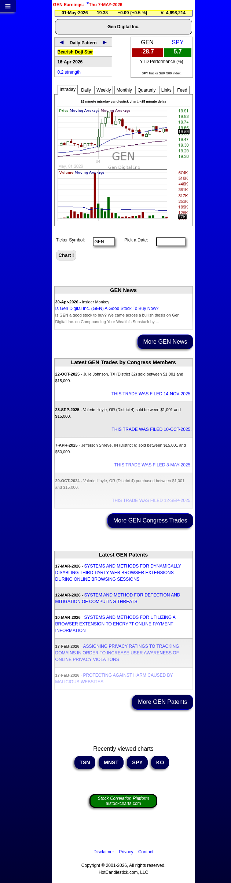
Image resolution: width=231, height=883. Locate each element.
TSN (85, 762)
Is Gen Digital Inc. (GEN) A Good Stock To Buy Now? (107, 308)
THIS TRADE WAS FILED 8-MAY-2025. (153, 465)
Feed (182, 90)
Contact (145, 851)
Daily (86, 90)
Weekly (103, 90)
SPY (178, 42)
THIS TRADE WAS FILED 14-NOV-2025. (151, 393)
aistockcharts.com (123, 801)
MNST (111, 762)
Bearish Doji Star (75, 52)
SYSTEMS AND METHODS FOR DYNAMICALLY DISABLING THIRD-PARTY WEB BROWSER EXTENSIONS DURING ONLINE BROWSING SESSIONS (118, 573)
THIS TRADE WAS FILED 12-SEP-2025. (151, 500)
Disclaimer (104, 851)
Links (166, 90)
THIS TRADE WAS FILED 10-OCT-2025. (152, 429)
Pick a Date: (134, 240)
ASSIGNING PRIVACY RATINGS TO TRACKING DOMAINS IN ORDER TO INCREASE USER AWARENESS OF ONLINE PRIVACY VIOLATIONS (117, 653)
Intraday (68, 89)
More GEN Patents (162, 702)
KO (160, 762)
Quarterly (146, 90)
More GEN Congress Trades (150, 520)
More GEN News (165, 342)
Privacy (126, 851)
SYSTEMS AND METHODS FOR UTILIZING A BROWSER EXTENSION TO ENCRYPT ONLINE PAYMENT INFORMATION (115, 624)
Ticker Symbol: (70, 240)
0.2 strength (69, 72)
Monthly (124, 90)
